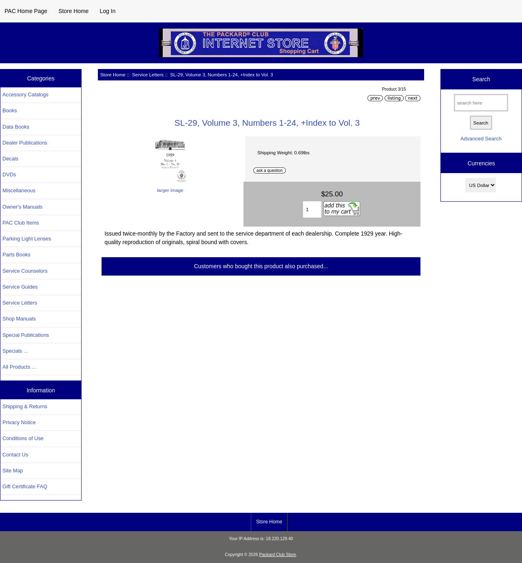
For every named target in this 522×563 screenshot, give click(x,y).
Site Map (12, 470)
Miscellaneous (18, 190)
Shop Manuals (19, 319)
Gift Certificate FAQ (24, 486)
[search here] (481, 102)
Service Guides (20, 287)
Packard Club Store (277, 554)
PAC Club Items (20, 223)
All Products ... (19, 367)
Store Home (73, 11)
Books (9, 110)
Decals (10, 159)
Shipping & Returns (24, 406)
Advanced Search (481, 139)
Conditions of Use (23, 438)
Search (481, 79)
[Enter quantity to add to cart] (312, 209)
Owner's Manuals (22, 207)
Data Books (15, 127)
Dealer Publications (24, 143)
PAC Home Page (25, 11)
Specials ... (15, 351)
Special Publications (25, 335)
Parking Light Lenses (26, 239)
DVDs (9, 174)
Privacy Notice (18, 422)
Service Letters (148, 74)
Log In (107, 11)
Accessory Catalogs (25, 94)
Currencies (481, 163)
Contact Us (15, 455)
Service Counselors (25, 271)
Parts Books (16, 254)
